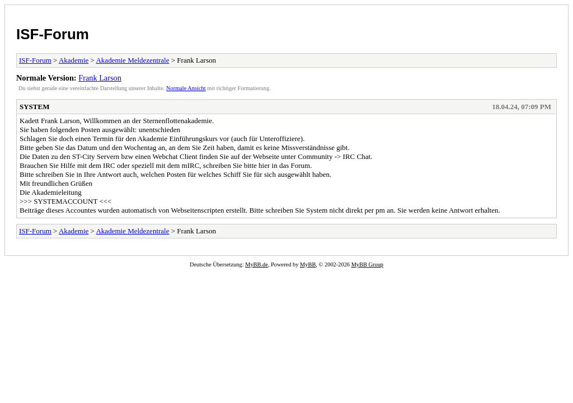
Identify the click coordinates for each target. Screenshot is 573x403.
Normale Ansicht (186, 88)
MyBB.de (256, 264)
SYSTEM (34, 106)
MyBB (308, 264)
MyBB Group (367, 264)
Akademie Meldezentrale (132, 60)
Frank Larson (99, 77)
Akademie (73, 60)
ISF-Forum (52, 34)
